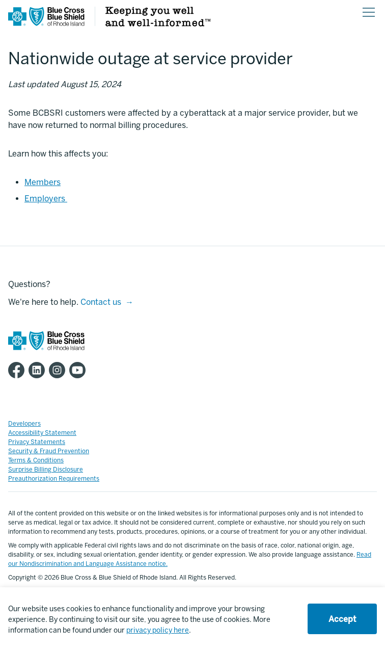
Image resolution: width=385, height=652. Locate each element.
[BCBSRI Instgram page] (59, 370)
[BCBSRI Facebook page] (18, 370)
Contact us (100, 302)
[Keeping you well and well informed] (158, 24)
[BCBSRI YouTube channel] (79, 370)
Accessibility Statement (42, 432)
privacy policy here (157, 630)
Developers (24, 423)
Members (42, 182)
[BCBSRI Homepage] (46, 23)
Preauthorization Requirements (53, 478)
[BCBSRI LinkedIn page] (39, 370)
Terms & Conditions (36, 460)
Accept (342, 619)
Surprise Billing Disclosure (45, 469)
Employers (45, 198)
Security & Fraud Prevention (48, 451)
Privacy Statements (36, 442)
